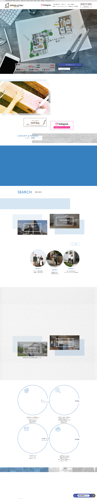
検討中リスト (63, 4)
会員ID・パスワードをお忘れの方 (42, 497)
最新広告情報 (70, 495)
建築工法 (52, 495)
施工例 (24, 495)
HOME (54, 6)
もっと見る (74, 251)
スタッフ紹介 (71, 497)
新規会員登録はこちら (70, 65)
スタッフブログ (64, 497)
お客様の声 (70, 6)
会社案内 (76, 6)
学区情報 (57, 497)
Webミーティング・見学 (32, 495)
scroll (48, 54)
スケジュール (46, 495)
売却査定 (52, 497)
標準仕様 (40, 495)
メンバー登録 (31, 497)
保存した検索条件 (71, 4)
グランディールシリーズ (62, 6)
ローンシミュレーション (22, 497)
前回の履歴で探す (56, 4)
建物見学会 (58, 495)
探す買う (19, 495)
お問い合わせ (86, 6)
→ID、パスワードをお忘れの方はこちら (76, 70)
